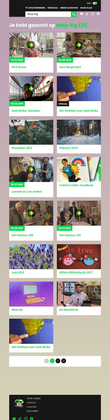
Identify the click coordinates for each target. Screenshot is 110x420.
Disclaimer (32, 411)
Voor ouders (34, 398)
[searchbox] (49, 14)
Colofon (31, 406)
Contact (31, 402)
